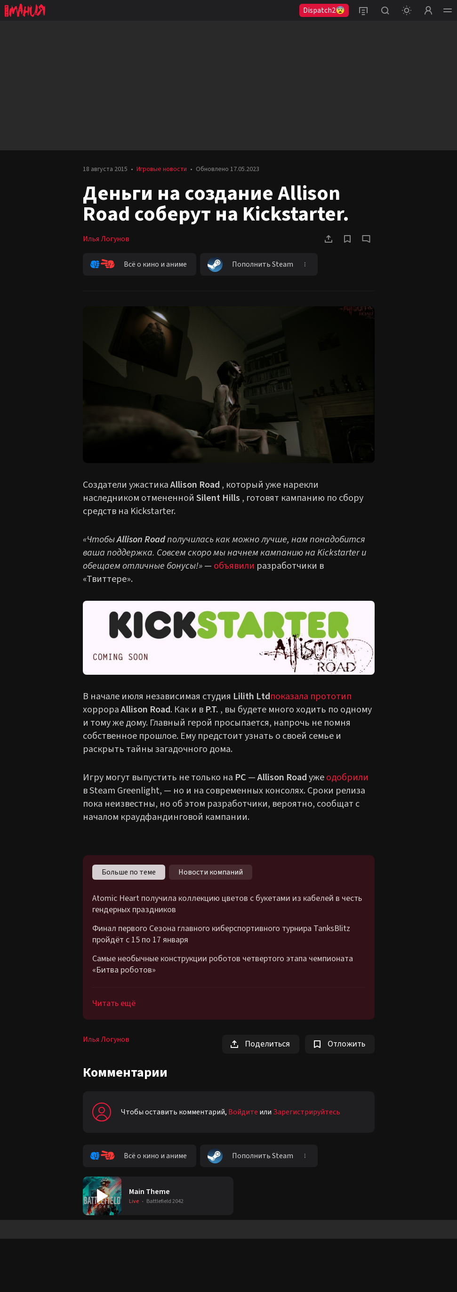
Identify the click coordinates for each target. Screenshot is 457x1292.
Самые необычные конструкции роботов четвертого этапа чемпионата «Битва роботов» (222, 964)
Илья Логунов (106, 239)
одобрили (347, 777)
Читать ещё (114, 1003)
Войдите (243, 1112)
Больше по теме (129, 872)
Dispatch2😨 (324, 10)
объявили (234, 565)
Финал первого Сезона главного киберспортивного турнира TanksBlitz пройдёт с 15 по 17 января (221, 934)
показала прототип (311, 696)
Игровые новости (161, 169)
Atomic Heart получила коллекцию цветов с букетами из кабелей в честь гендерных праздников (227, 904)
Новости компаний (210, 872)
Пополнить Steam (250, 264)
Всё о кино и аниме (138, 264)
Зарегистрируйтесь (306, 1112)
